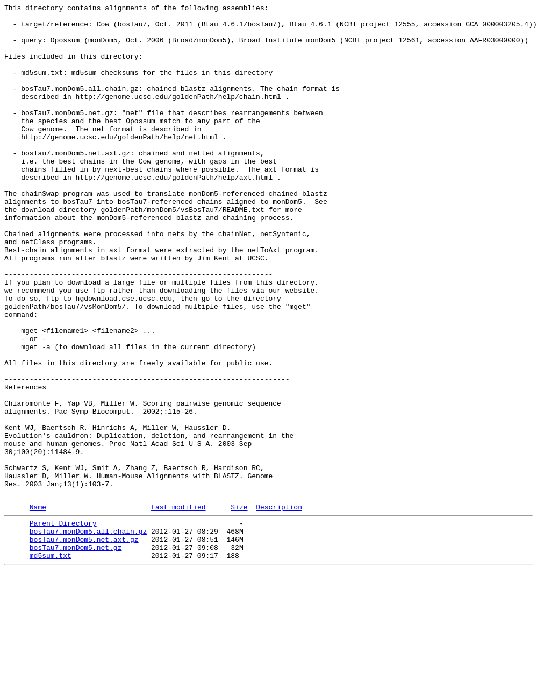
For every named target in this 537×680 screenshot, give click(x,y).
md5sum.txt (50, 663)
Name (38, 607)
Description (279, 607)
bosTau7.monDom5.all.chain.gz (88, 634)
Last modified (178, 607)
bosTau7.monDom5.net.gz (76, 653)
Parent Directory (63, 624)
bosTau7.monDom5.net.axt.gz (84, 644)
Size (239, 607)
